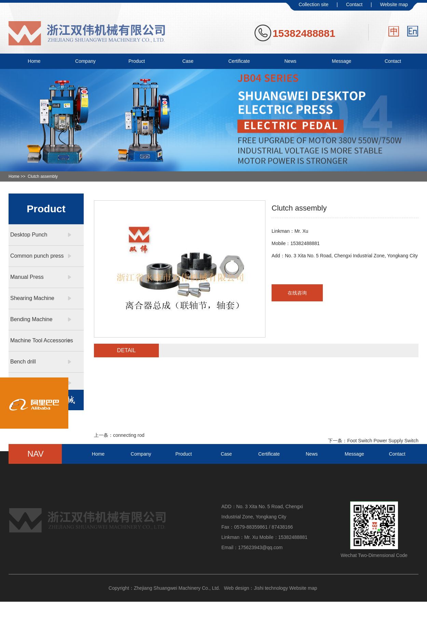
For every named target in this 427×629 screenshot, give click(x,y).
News (290, 61)
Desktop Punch (28, 235)
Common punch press (37, 256)
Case (188, 61)
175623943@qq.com (260, 547)
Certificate (239, 61)
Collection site (313, 4)
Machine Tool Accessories (41, 340)
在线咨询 (297, 293)
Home (34, 61)
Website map (394, 4)
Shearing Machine (32, 298)
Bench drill (23, 361)
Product (136, 61)
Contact (354, 4)
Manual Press (27, 277)
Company (85, 61)
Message (342, 61)
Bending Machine (31, 319)
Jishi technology (271, 588)
